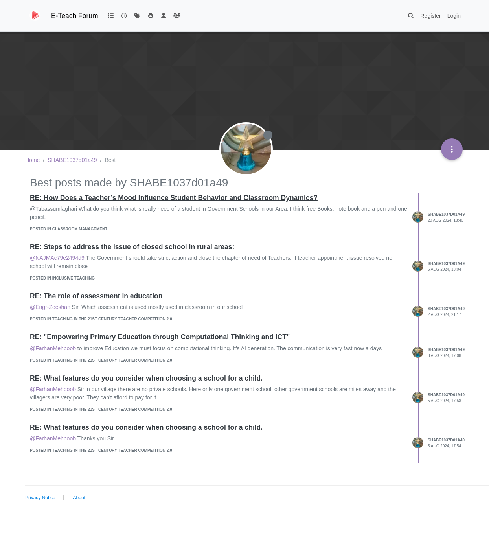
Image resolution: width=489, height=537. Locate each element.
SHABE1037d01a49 (446, 214)
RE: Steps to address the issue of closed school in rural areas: (132, 247)
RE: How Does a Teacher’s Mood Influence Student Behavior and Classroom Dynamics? (174, 198)
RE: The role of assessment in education (96, 296)
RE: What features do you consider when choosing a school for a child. (146, 378)
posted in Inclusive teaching (62, 278)
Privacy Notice (40, 497)
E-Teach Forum (74, 16)
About (79, 497)
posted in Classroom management (68, 229)
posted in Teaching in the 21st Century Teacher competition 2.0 (101, 319)
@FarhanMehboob (53, 348)
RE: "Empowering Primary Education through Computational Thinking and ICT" (160, 337)
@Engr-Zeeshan (50, 307)
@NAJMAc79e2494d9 (57, 258)
